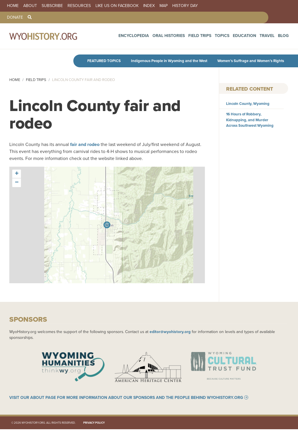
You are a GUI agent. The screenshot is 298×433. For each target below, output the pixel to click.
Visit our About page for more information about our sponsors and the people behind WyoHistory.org (126, 401)
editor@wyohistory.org (170, 332)
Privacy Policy (94, 426)
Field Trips (213, 37)
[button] (16, 174)
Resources (79, 5)
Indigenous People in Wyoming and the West (169, 61)
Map (163, 5)
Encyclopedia (158, 37)
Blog (284, 37)
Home (13, 5)
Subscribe (52, 5)
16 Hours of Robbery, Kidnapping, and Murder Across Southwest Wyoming (250, 119)
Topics (232, 37)
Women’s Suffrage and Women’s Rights (250, 61)
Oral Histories (187, 37)
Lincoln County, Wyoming (247, 103)
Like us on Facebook (117, 5)
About (30, 5)
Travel (270, 37)
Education (251, 37)
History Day (185, 5)
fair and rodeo (85, 144)
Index (149, 5)
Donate (15, 17)
